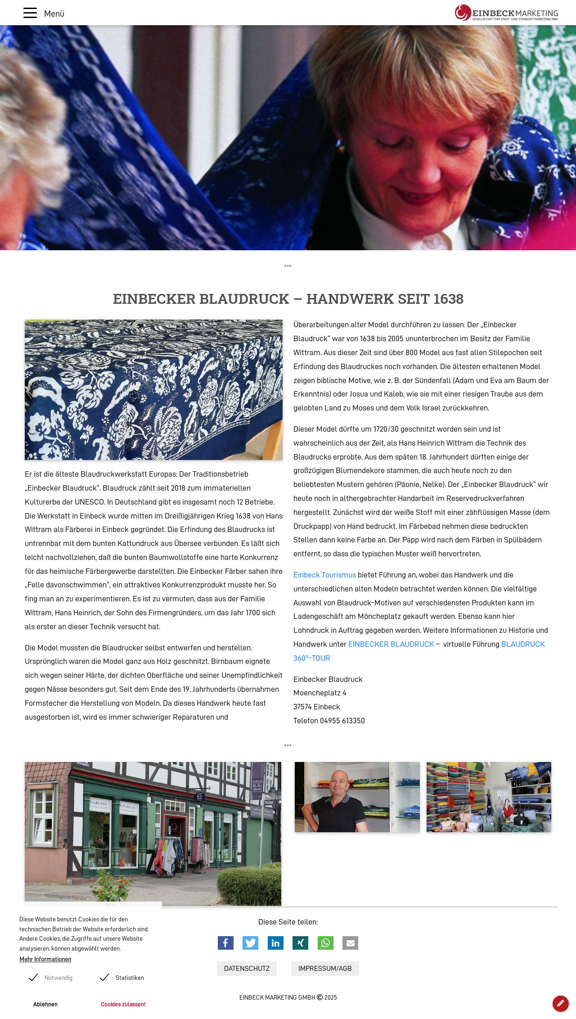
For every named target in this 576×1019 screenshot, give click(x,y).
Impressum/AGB (325, 968)
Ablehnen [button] (45, 1004)
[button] (226, 943)
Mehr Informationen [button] (45, 959)
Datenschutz (247, 968)
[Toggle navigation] (44, 13)
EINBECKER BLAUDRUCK (391, 644)
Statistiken (130, 977)
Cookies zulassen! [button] (123, 1004)
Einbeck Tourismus (324, 575)
